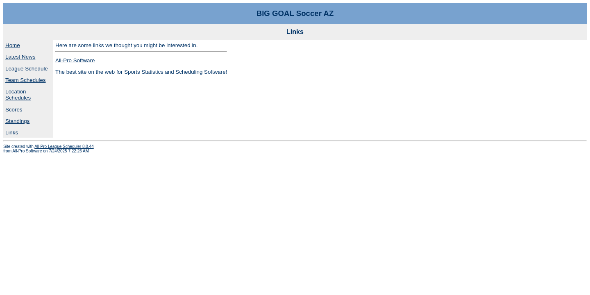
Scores (13, 110)
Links (11, 132)
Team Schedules (25, 80)
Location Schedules (18, 94)
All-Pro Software (75, 60)
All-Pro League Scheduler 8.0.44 (64, 146)
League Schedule (26, 69)
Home (12, 45)
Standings (17, 121)
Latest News (20, 57)
